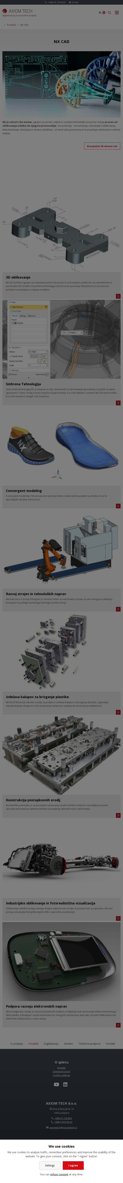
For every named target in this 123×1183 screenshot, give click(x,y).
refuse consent (59, 1174)
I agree (73, 1165)
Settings (50, 1165)
